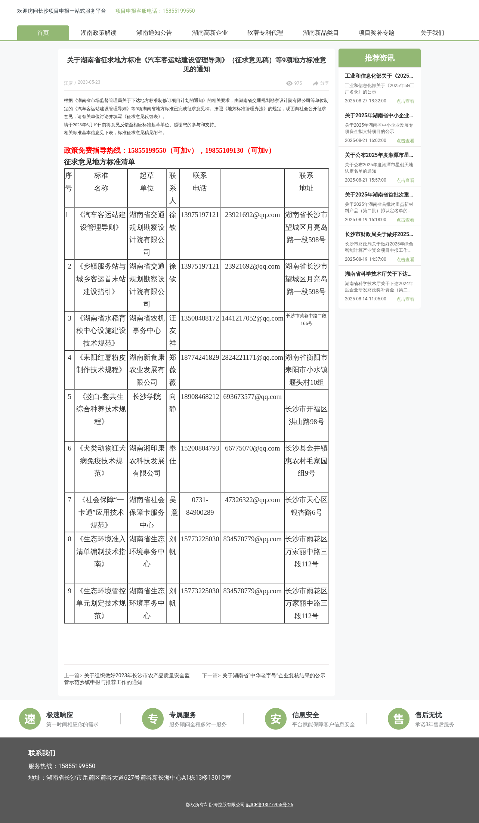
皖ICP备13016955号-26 (269, 804)
